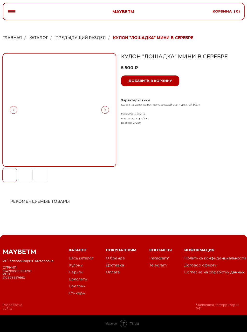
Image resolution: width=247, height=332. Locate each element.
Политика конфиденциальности (215, 258)
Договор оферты (200, 265)
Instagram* (159, 258)
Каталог (38, 37)
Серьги (75, 272)
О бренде (115, 258)
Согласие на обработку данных (214, 272)
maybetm (123, 11)
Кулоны (76, 265)
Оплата (113, 272)
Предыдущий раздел (80, 37)
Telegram (158, 265)
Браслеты (78, 279)
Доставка (115, 265)
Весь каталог (81, 258)
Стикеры (77, 293)
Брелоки (77, 286)
